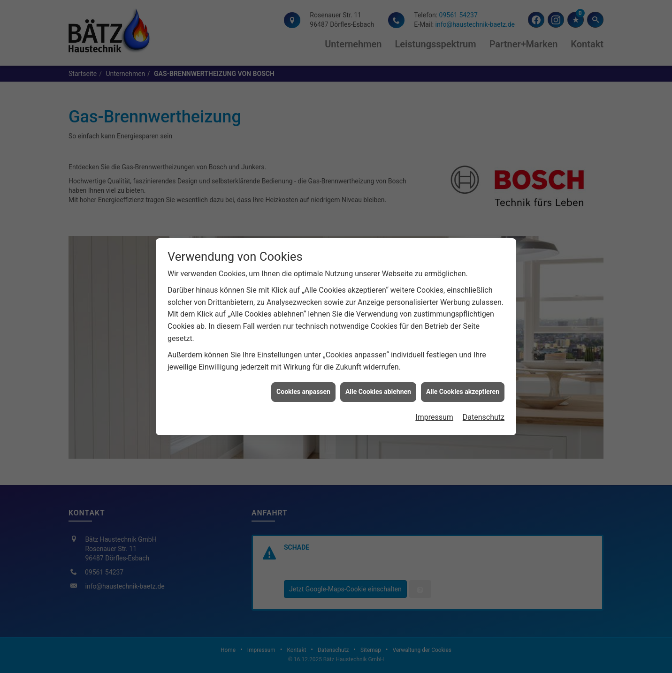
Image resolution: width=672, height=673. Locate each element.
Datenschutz (483, 412)
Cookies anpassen (303, 387)
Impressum (434, 412)
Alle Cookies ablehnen (378, 387)
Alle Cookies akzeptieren (462, 387)
